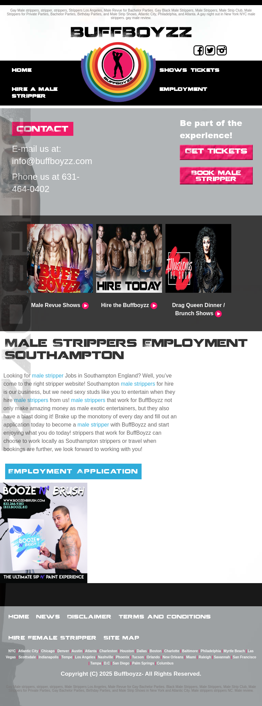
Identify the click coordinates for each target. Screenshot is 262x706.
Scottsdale (27, 657)
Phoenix (122, 657)
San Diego (121, 663)
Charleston (108, 651)
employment (183, 89)
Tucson (138, 657)
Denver (63, 651)
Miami (191, 657)
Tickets (205, 70)
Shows (173, 70)
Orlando (153, 657)
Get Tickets (216, 150)
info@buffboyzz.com (52, 161)
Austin (77, 651)
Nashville (105, 657)
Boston (155, 651)
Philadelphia (211, 651)
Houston (127, 651)
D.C (107, 663)
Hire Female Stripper (53, 638)
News (48, 616)
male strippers (138, 384)
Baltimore (190, 651)
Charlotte (171, 651)
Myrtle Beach (234, 651)
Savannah (222, 657)
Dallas (142, 651)
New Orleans (173, 657)
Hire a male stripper (35, 92)
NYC (12, 651)
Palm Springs (143, 663)
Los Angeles (85, 657)
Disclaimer (89, 616)
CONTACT (43, 128)
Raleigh (205, 657)
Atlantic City (28, 651)
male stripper (47, 376)
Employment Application (73, 471)
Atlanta (91, 651)
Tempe (66, 657)
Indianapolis (48, 657)
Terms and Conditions (165, 616)
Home (22, 70)
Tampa (95, 663)
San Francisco (244, 657)
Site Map (122, 638)
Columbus (165, 663)
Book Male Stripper (216, 175)
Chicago (47, 651)
